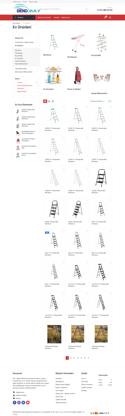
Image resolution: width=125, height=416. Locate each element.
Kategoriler (26, 38)
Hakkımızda (17, 1)
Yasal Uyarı (59, 397)
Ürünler (24, 17)
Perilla (20, 82)
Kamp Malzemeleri (21, 64)
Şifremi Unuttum (87, 384)
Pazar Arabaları (20, 61)
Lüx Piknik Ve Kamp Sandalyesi (28, 139)
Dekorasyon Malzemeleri (23, 72)
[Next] (88, 358)
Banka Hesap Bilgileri (63, 384)
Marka (26, 79)
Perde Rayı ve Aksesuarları (24, 42)
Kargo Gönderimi (61, 387)
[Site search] (61, 9)
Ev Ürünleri (19, 46)
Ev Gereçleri (19, 58)
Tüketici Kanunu (61, 403)
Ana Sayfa (16, 23)
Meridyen (21, 88)
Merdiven (18, 50)
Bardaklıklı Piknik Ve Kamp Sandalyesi (28, 132)
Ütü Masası (19, 53)
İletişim (24, 1)
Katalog (84, 391)
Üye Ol (83, 378)
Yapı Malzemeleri (21, 69)
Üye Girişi (84, 381)
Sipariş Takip (33, 1)
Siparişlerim (60, 381)
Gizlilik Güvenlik (21, 395)
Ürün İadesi (59, 391)
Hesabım (59, 378)
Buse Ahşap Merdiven (25, 85)
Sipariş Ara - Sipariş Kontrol (65, 394)
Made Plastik (22, 91)
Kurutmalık (18, 56)
